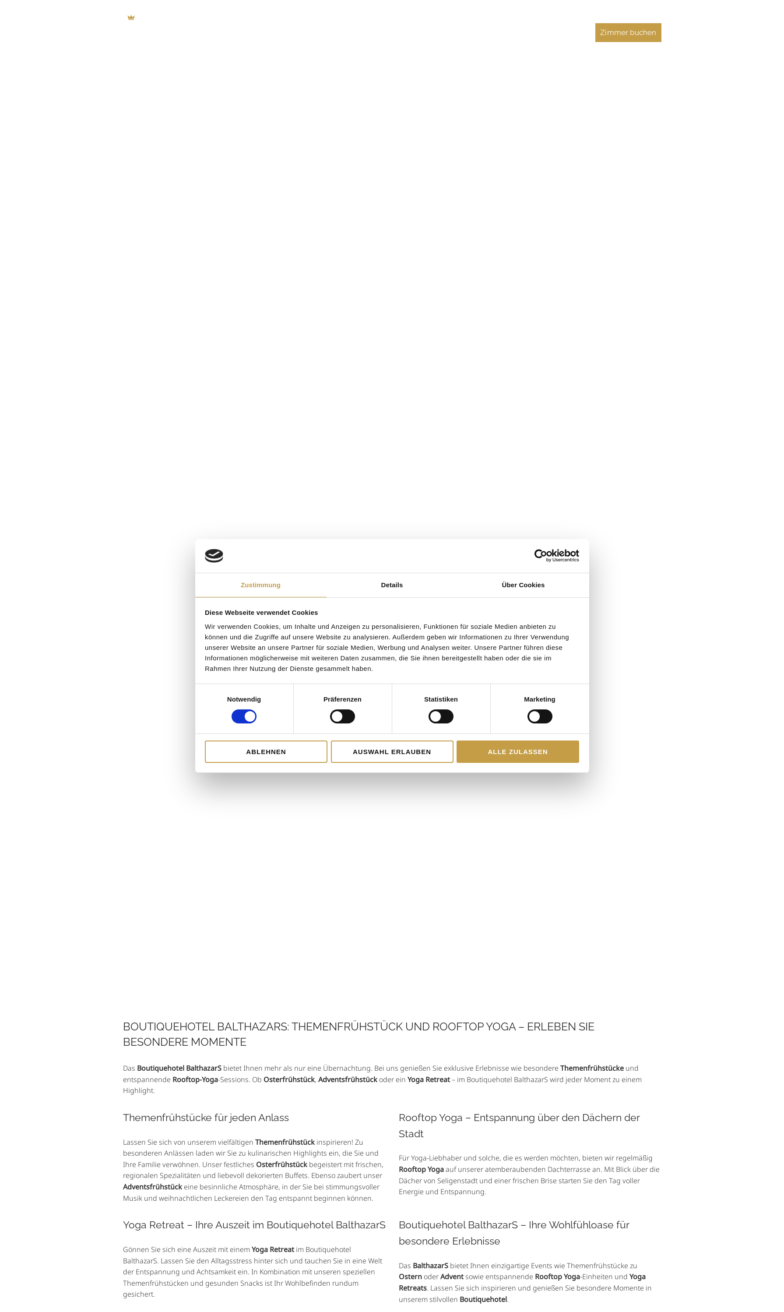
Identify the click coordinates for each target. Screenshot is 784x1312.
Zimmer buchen (628, 32)
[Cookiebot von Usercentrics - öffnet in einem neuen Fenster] (541, 555)
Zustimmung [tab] (261, 585)
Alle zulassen (518, 751)
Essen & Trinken (377, 32)
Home (273, 32)
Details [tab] (392, 585)
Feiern (488, 32)
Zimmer (317, 32)
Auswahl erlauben (392, 751)
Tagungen (440, 32)
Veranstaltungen (547, 32)
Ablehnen (266, 751)
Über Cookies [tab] (523, 585)
